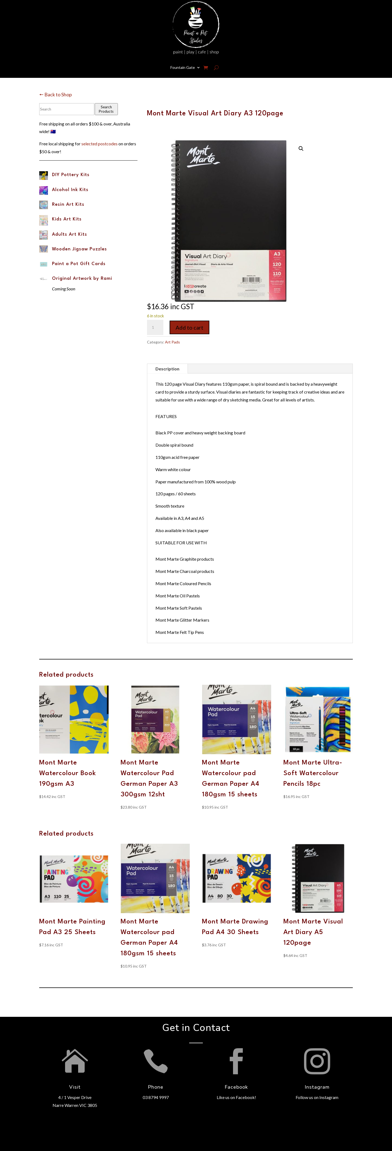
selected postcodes (99, 143)
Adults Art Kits (69, 234)
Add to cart (189, 327)
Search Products (106, 109)
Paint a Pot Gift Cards (79, 264)
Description (167, 368)
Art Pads (172, 342)
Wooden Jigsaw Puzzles (79, 249)
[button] (301, 149)
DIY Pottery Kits (71, 175)
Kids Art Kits (67, 219)
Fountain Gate (182, 67)
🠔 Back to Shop (55, 94)
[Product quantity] (155, 327)
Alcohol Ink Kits (70, 190)
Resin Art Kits (68, 204)
